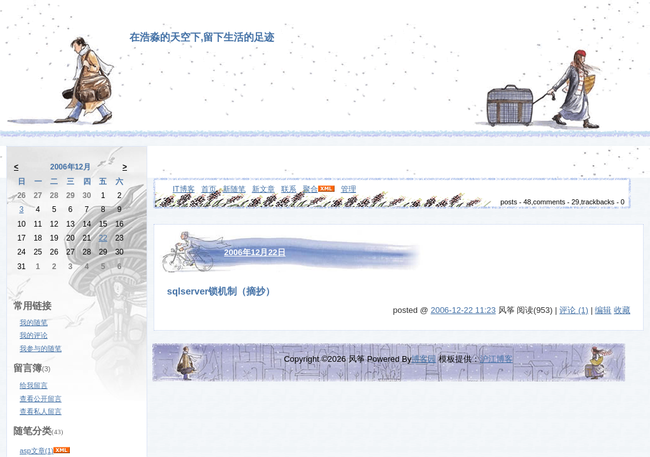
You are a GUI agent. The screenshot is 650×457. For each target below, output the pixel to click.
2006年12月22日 (255, 252)
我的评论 (34, 335)
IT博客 (184, 189)
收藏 (622, 310)
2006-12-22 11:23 (463, 310)
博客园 (423, 359)
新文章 (263, 189)
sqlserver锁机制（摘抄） (221, 291)
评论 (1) (573, 310)
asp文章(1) (36, 450)
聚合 (310, 189)
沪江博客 (496, 359)
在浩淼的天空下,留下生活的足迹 (201, 37)
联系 (288, 189)
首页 (208, 189)
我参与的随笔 (41, 348)
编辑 (603, 310)
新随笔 (234, 189)
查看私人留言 (41, 411)
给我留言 (34, 385)
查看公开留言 (41, 398)
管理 (348, 189)
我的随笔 (34, 322)
